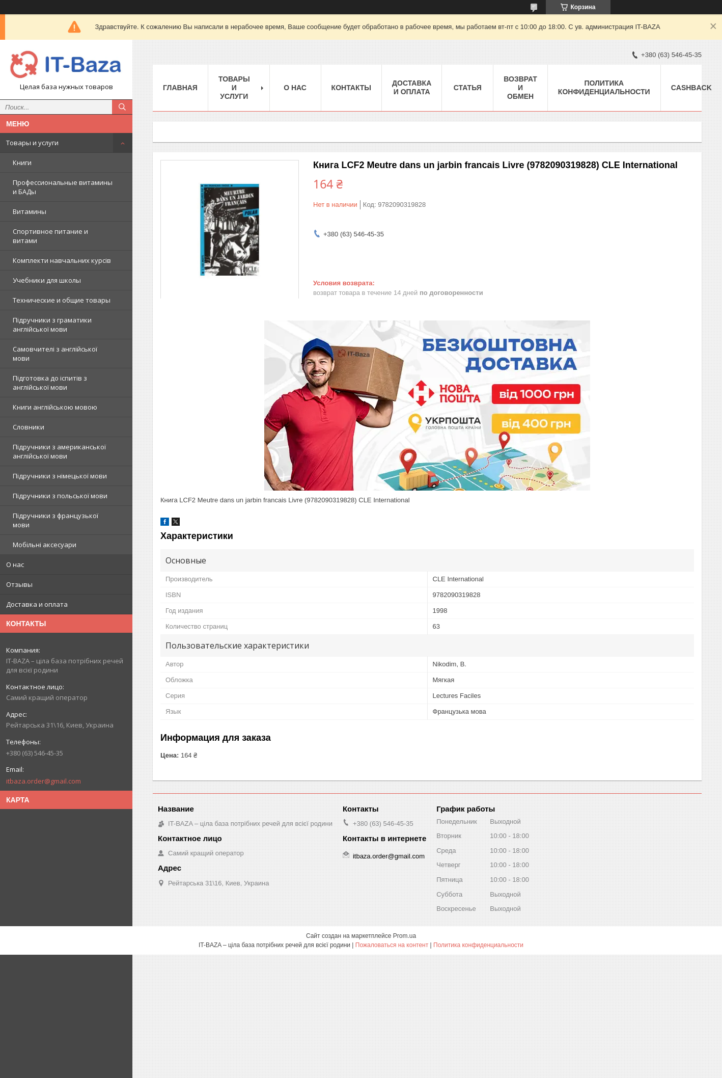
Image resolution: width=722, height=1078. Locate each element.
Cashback (691, 88)
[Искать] (122, 107)
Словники (28, 427)
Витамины (29, 211)
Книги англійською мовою (55, 407)
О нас (15, 564)
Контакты (351, 88)
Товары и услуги (32, 142)
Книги (22, 162)
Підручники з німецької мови (60, 475)
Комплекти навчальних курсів (62, 260)
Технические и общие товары (61, 300)
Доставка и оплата (37, 604)
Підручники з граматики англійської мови (52, 324)
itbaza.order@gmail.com (43, 781)
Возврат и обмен (520, 87)
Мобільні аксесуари (44, 544)
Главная (180, 88)
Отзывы (19, 584)
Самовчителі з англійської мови (55, 353)
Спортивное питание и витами (50, 236)
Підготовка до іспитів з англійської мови (50, 382)
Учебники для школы (47, 280)
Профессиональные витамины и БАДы (63, 187)
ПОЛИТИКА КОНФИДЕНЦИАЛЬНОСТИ (604, 87)
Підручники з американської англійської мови (59, 451)
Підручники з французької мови (55, 520)
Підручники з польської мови (60, 495)
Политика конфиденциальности (478, 945)
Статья (468, 88)
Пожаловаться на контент (391, 945)
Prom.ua (404, 935)
